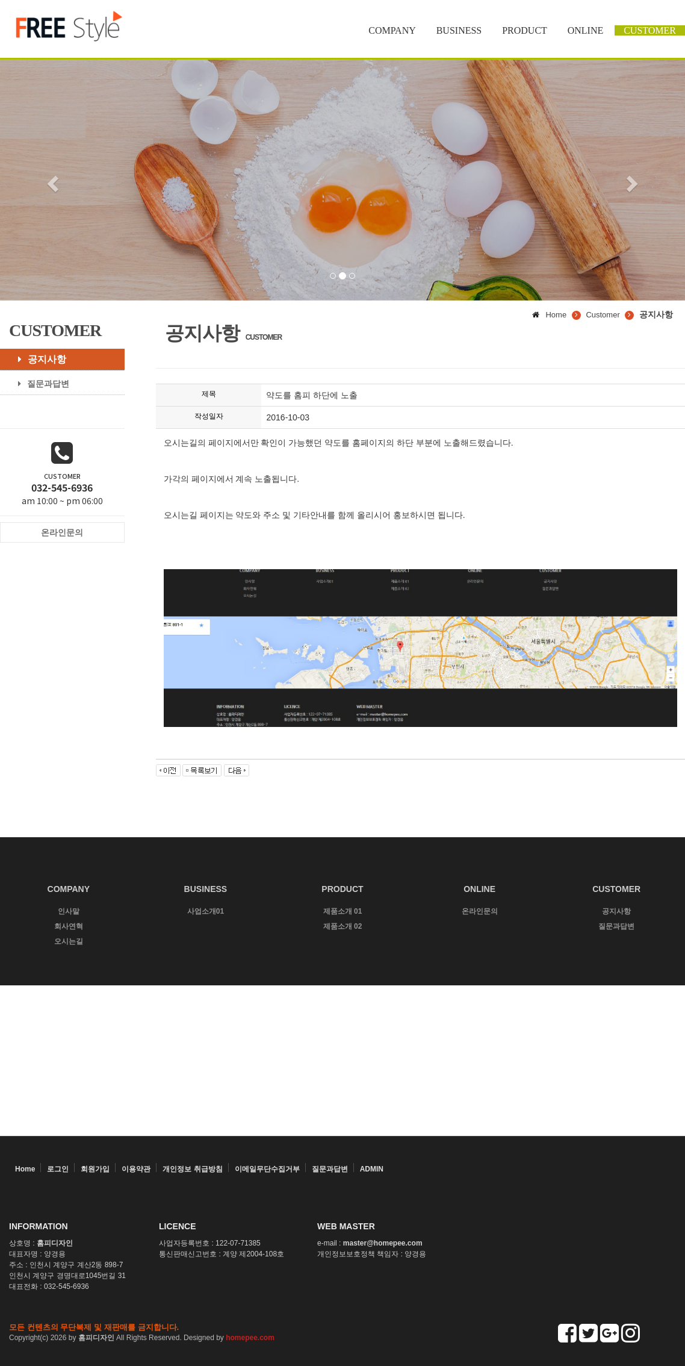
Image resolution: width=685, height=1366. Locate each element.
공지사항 (37, 359)
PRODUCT (524, 30)
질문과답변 (39, 383)
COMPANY (392, 30)
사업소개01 (205, 911)
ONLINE (586, 30)
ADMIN (371, 1169)
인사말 (68, 911)
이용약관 (136, 1169)
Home (25, 1169)
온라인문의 (480, 911)
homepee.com (250, 1337)
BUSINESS (459, 30)
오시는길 (68, 941)
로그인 (58, 1169)
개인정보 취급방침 (192, 1169)
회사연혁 (68, 926)
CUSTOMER (650, 30)
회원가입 (95, 1169)
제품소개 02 (342, 926)
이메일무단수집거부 (267, 1169)
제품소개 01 (342, 911)
